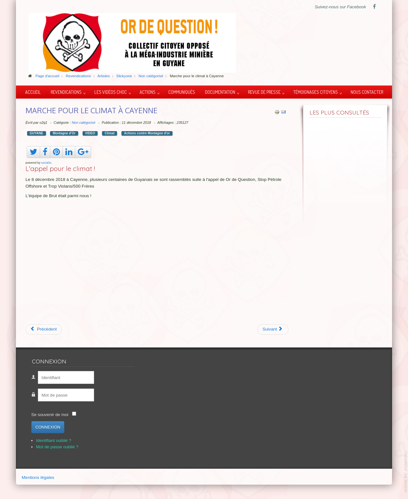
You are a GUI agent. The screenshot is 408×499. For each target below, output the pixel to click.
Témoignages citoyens (315, 92)
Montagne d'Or (64, 133)
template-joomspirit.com (405, 472)
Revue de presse (264, 92)
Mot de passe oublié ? (57, 446)
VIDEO (90, 133)
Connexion (47, 427)
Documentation (220, 92)
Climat (109, 133)
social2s (46, 162)
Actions (148, 92)
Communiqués (181, 92)
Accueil (33, 92)
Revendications (66, 92)
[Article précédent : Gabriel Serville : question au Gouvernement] (44, 329)
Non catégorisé (83, 122)
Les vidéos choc (110, 92)
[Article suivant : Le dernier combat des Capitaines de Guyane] (273, 329)
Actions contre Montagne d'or (147, 133)
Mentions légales (38, 477)
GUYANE (36, 133)
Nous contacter (367, 92)
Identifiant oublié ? (53, 440)
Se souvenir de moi (49, 414)
